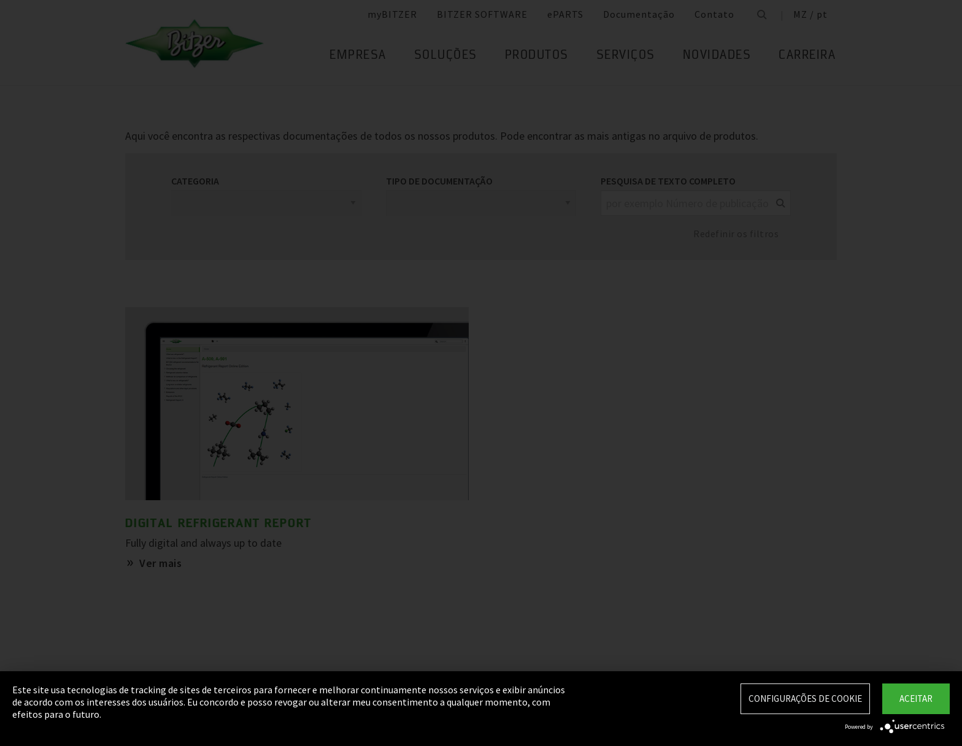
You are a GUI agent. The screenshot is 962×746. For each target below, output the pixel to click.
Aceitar (916, 698)
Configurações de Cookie (805, 698)
